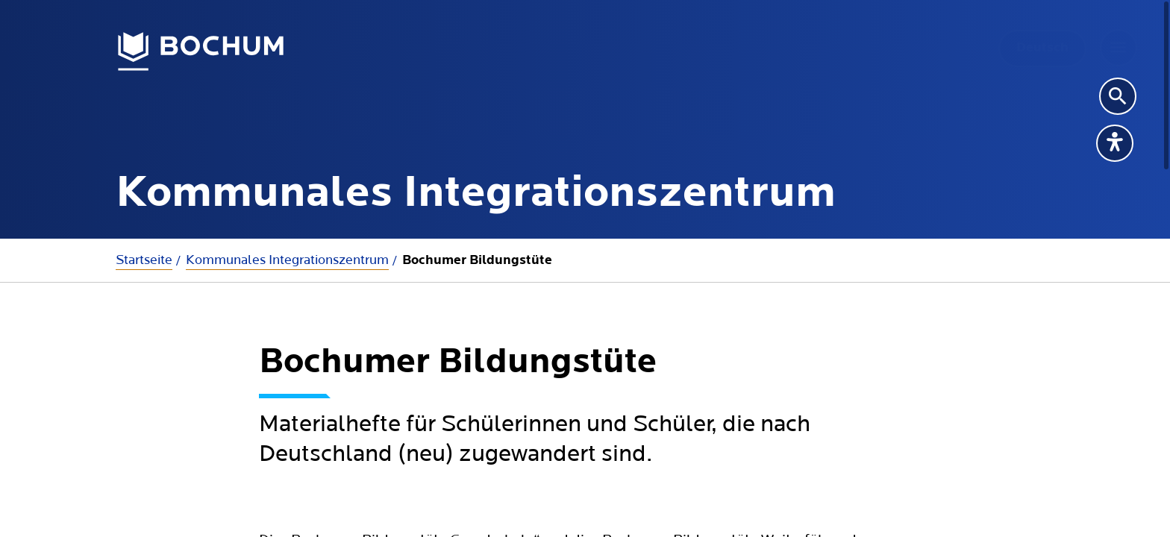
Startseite (144, 259)
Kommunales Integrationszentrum (287, 259)
